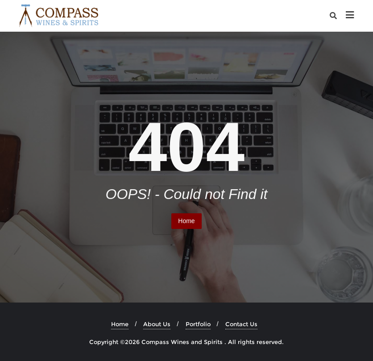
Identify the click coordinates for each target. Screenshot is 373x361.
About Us (156, 324)
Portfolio (198, 324)
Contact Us (241, 324)
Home (186, 220)
